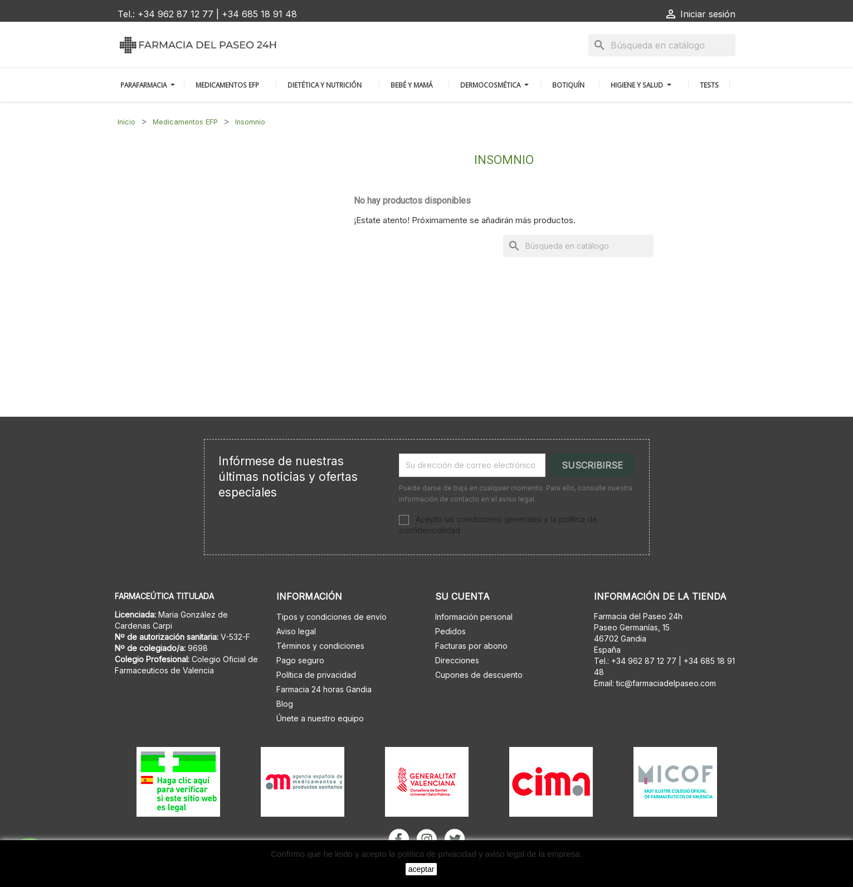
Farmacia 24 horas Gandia (324, 689)
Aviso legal (296, 631)
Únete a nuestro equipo (320, 718)
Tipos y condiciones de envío (331, 616)
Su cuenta (462, 596)
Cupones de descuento (479, 674)
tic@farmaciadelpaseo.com (666, 683)
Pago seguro (300, 660)
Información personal (474, 616)
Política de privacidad (316, 674)
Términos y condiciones (320, 645)
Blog (284, 703)
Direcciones (457, 660)
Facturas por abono (471, 645)
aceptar (421, 869)
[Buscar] (661, 45)
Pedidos (450, 631)
